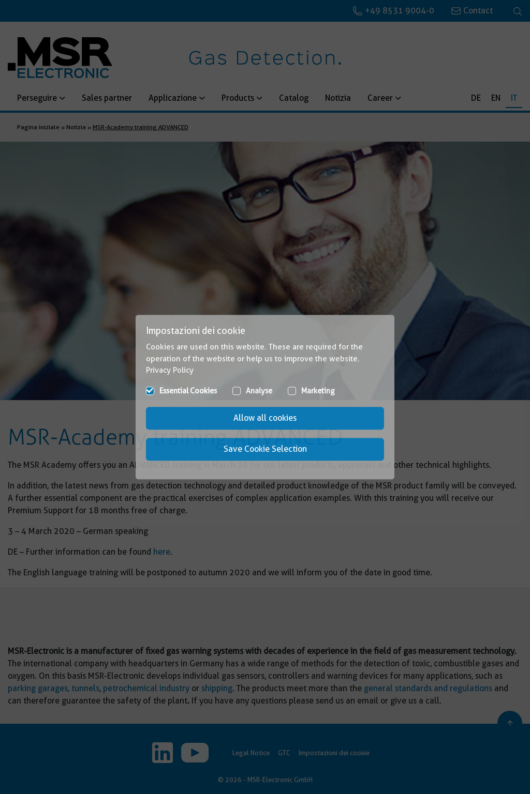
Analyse (259, 391)
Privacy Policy (170, 370)
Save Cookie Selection (265, 449)
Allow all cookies (265, 418)
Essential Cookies (188, 391)
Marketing (318, 391)
